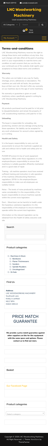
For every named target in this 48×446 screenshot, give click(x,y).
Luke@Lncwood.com (29, 3)
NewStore (35, 439)
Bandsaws (16, 259)
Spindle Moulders (19, 267)
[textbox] (25, 414)
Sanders (15, 264)
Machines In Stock (17, 256)
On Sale (13, 272)
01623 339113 (10, 3)
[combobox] (25, 413)
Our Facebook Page (17, 385)
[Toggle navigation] (44, 38)
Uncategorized (18, 269)
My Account (9, 38)
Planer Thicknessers (20, 261)
